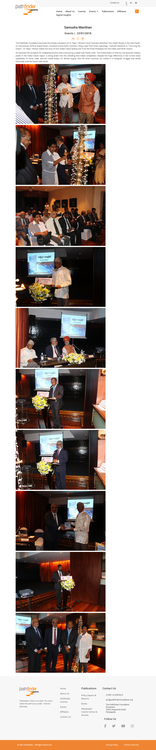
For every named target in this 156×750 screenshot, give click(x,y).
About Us (70, 11)
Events (92, 11)
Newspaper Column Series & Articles (89, 712)
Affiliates (121, 11)
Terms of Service (131, 745)
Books (84, 703)
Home (59, 11)
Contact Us (114, 2)
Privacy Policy (112, 745)
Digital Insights (63, 15)
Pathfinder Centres (65, 700)
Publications (108, 11)
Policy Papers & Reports (88, 697)
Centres (82, 11)
